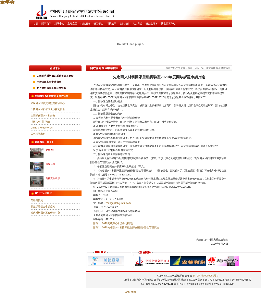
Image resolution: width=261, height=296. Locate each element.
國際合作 (50, 164)
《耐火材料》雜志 (40, 121)
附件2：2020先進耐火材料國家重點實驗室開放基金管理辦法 (126, 227)
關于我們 (46, 23)
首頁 (35, 23)
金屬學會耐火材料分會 (43, 115)
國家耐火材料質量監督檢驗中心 (48, 103)
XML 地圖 (130, 292)
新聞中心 (59, 23)
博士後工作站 (168, 23)
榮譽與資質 (37, 200)
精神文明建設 (53, 178)
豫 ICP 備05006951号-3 (206, 275)
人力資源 (137, 23)
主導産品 (72, 23)
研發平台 (98, 23)
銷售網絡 (85, 23)
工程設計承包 (38, 133)
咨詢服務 (124, 23)
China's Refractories (42, 127)
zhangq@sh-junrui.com (118, 203)
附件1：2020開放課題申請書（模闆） (113, 223)
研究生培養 (152, 23)
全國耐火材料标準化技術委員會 (48, 109)
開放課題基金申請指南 (49, 82)
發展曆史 (50, 149)
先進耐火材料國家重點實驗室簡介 (55, 75)
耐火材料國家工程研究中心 (51, 88)
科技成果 (111, 23)
